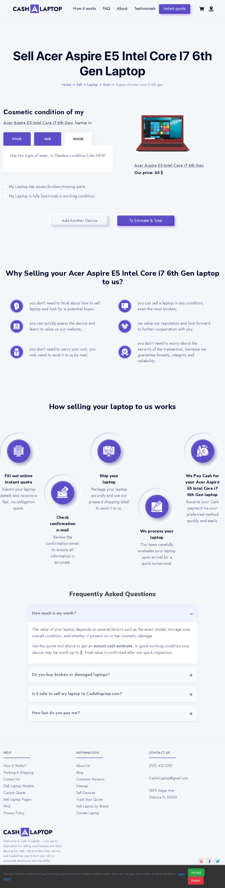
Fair (47, 139)
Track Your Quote (89, 799)
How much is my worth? (54, 613)
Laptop (92, 84)
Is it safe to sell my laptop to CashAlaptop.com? (77, 694)
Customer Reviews (90, 779)
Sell (79, 84)
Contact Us (11, 779)
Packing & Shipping (18, 772)
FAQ (106, 8)
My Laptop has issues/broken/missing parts (58, 186)
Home (66, 84)
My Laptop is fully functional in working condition (58, 196)
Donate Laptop (87, 813)
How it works (84, 8)
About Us (83, 765)
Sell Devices (85, 792)
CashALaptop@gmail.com (168, 778)
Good (78, 139)
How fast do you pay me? (56, 713)
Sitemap (82, 786)
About (122, 8)
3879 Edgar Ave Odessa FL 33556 (163, 794)
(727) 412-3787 (161, 765)
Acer (106, 84)
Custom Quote (14, 792)
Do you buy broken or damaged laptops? (71, 675)
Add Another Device (79, 221)
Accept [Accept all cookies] (196, 872)
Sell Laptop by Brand (92, 806)
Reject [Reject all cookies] (195, 880)
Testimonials (144, 8)
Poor (17, 139)
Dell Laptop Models (18, 786)
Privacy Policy (13, 813)
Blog (79, 772)
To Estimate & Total (145, 221)
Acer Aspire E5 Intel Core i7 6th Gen (38, 123)
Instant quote (174, 8)
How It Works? (14, 765)
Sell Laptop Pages (17, 799)
